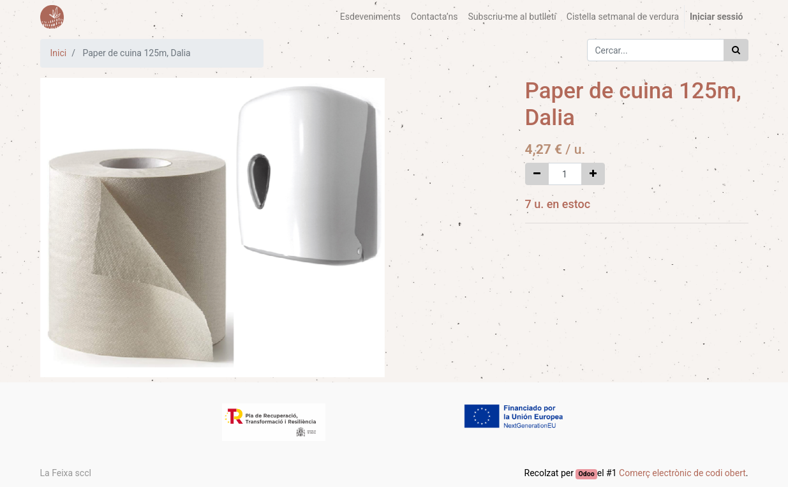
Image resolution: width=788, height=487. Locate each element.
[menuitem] (370, 17)
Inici (58, 53)
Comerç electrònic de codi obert (682, 473)
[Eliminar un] (537, 174)
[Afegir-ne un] (593, 174)
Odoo (587, 474)
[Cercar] (736, 50)
